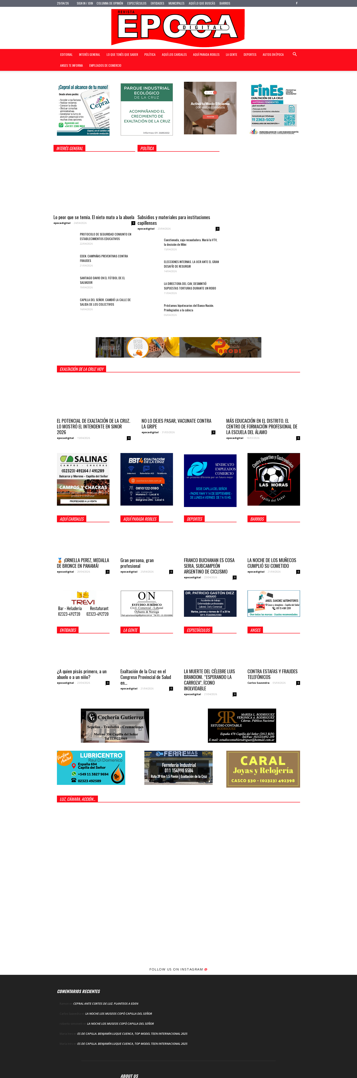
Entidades (157, 3)
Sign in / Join (85, 3)
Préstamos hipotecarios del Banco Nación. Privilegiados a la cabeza (189, 307)
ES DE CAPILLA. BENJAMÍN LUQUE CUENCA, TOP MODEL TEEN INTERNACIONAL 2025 (132, 1034)
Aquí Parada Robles (206, 54)
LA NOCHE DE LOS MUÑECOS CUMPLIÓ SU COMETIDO (271, 562)
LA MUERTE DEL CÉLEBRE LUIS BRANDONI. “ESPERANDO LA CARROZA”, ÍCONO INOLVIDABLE (209, 680)
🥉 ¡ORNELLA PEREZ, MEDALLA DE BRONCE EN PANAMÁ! (83, 562)
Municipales (176, 3)
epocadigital (62, 223)
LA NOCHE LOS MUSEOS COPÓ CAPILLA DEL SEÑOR (118, 1013)
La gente (231, 54)
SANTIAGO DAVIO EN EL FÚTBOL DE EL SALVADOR (102, 280)
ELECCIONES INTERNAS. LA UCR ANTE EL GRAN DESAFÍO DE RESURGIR (191, 264)
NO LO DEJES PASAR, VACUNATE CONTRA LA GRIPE (176, 423)
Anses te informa (71, 65)
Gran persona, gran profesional (137, 562)
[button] (294, 55)
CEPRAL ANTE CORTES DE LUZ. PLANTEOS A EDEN (105, 1003)
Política (150, 54)
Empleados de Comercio (105, 65)
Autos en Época (273, 54)
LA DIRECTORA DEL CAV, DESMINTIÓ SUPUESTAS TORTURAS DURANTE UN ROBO (190, 285)
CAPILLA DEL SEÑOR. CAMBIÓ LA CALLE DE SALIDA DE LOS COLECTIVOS (105, 302)
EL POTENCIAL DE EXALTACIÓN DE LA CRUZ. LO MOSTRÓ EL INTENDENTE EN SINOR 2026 (93, 426)
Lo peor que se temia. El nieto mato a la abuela (94, 216)
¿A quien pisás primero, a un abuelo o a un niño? (82, 674)
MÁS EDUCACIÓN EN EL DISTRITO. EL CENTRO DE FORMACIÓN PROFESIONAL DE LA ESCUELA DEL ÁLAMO (261, 426)
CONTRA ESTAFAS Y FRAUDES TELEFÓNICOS (272, 674)
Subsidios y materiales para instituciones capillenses (174, 219)
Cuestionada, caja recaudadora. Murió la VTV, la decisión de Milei (190, 242)
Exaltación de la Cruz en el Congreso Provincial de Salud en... (145, 677)
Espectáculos (136, 3)
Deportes (250, 54)
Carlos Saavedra (258, 682)
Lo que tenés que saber (122, 54)
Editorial (66, 54)
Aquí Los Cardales (174, 54)
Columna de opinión (110, 3)
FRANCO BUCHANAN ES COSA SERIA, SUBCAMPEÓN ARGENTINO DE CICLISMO (209, 565)
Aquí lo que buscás (202, 3)
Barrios (224, 3)
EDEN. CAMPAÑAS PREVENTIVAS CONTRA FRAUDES (104, 258)
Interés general (89, 54)
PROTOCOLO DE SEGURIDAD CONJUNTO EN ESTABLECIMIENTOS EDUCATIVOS (105, 236)
